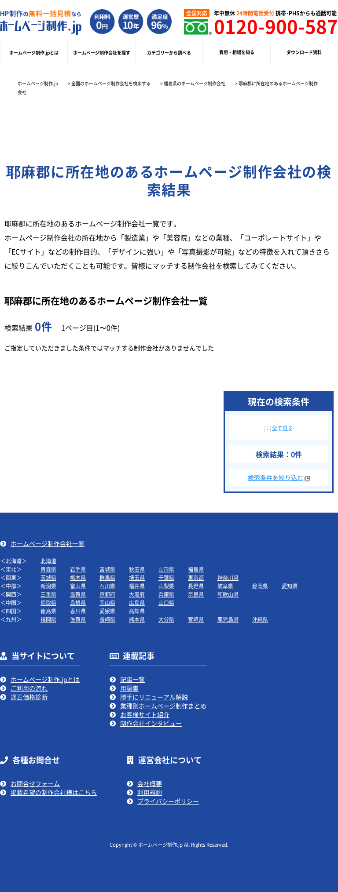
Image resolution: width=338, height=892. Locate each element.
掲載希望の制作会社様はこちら (54, 792)
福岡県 (48, 619)
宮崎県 (196, 619)
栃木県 (78, 577)
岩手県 (78, 569)
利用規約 (149, 792)
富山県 (78, 586)
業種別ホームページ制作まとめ (163, 705)
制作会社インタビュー (151, 723)
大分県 (166, 619)
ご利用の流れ (29, 688)
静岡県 (260, 586)
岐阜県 (225, 586)
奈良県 (196, 594)
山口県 (166, 602)
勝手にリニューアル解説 (154, 696)
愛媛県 (107, 611)
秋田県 (137, 569)
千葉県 (166, 577)
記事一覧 (132, 679)
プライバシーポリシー (168, 801)
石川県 (107, 586)
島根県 (78, 602)
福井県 (137, 586)
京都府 (107, 594)
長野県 (196, 586)
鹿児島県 (228, 619)
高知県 (137, 611)
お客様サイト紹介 (144, 714)
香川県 (78, 611)
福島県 (196, 569)
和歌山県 (228, 594)
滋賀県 (78, 594)
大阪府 (137, 594)
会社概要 (149, 783)
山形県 (166, 569)
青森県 (48, 569)
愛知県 (290, 586)
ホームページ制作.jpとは (45, 679)
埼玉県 (137, 577)
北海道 (48, 560)
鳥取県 (48, 602)
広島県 (137, 602)
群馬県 (107, 577)
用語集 (129, 688)
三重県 (48, 594)
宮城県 (107, 569)
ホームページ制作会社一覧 (47, 543)
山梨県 (166, 586)
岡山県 (107, 602)
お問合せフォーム (35, 783)
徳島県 (48, 611)
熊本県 (137, 619)
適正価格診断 (29, 696)
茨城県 (48, 577)
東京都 (196, 577)
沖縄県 (260, 619)
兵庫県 (166, 594)
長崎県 (107, 619)
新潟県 (48, 586)
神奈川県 (228, 577)
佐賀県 (78, 619)
